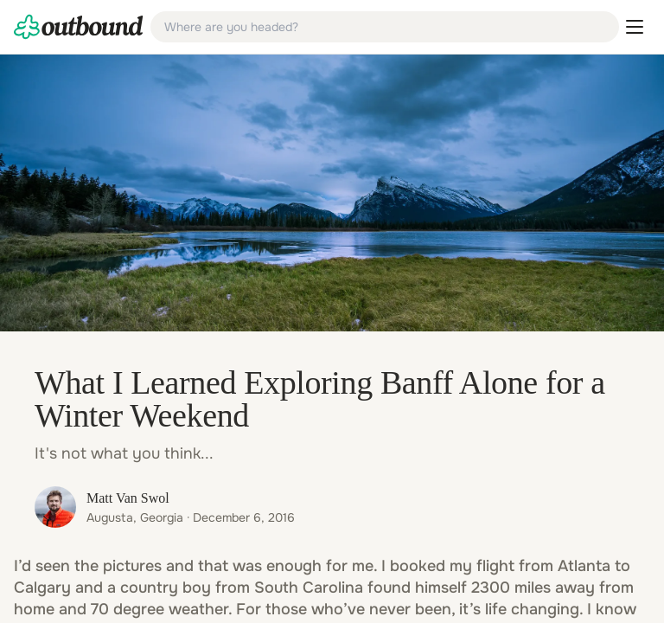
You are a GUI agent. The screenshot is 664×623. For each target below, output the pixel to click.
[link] (79, 26)
